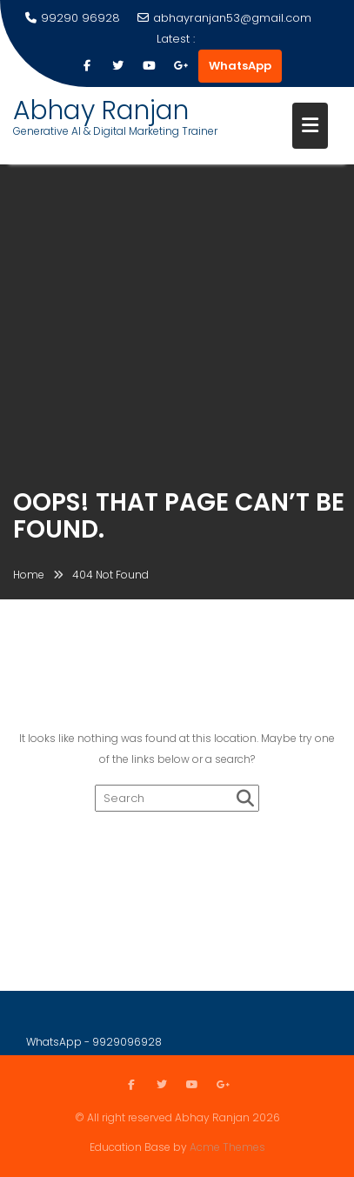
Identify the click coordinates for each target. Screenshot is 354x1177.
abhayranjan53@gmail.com (224, 18)
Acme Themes (227, 1146)
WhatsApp (240, 65)
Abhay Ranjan (101, 110)
